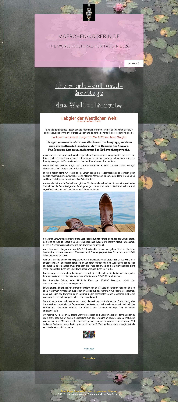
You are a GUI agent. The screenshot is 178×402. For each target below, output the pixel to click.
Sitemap (112, 391)
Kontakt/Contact (83, 391)
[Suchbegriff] (89, 377)
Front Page (67, 391)
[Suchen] (116, 377)
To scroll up (89, 358)
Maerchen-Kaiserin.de (89, 36)
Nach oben (89, 348)
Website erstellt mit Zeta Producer (104, 394)
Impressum (100, 391)
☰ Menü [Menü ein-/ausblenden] (134, 64)
